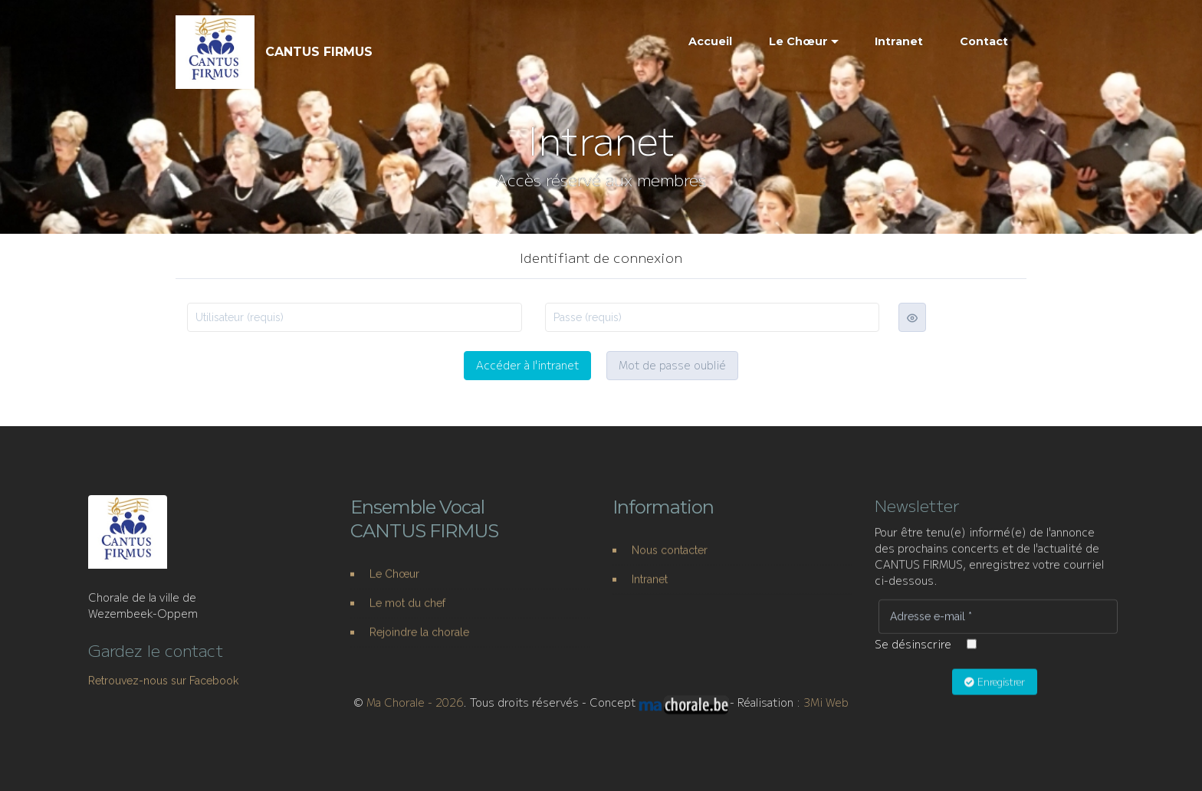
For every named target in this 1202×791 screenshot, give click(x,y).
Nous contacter (670, 563)
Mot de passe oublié (672, 365)
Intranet (899, 41)
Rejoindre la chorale (419, 645)
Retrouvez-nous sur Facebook (163, 694)
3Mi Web (826, 709)
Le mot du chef (407, 617)
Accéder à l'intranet (527, 365)
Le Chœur (798, 41)
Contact (984, 41)
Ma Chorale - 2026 (414, 709)
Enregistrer (994, 694)
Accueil (710, 41)
